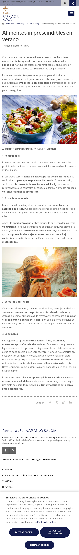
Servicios (7, 459)
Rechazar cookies (39, 545)
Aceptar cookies (24, 532)
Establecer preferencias (55, 532)
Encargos (36, 459)
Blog (37, 23)
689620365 (7, 487)
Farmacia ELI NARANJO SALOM (19, 23)
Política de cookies (46, 521)
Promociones (49, 459)
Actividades (18, 459)
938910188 (7, 481)
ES (65, 3)
